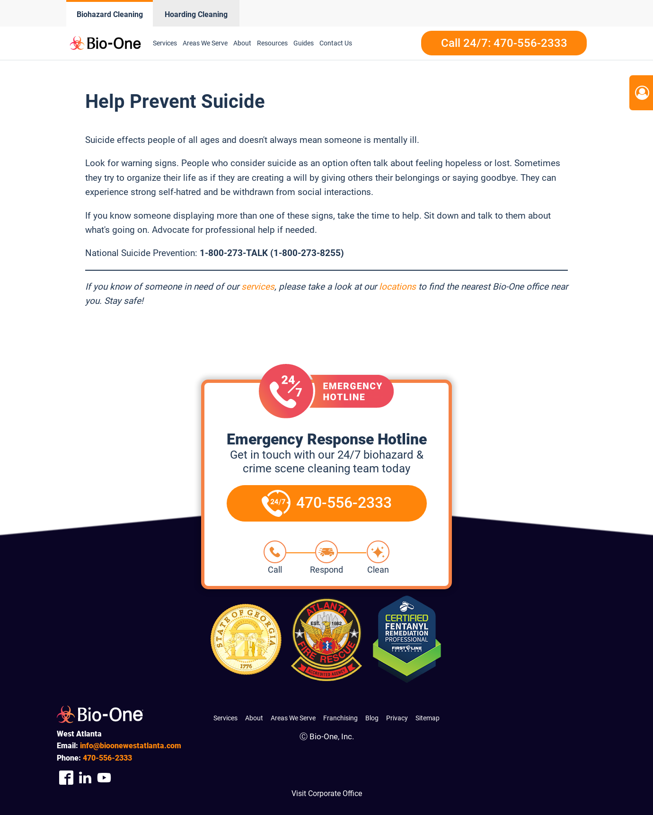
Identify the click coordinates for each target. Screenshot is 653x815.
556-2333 (107, 757)
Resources (272, 43)
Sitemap (427, 718)
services (257, 286)
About (242, 43)
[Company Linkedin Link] (85, 777)
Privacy (397, 718)
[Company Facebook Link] (66, 777)
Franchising (340, 718)
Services (165, 43)
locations (397, 286)
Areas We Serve (205, 43)
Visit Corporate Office (326, 793)
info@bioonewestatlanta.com (130, 745)
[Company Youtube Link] (104, 777)
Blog (372, 718)
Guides (303, 43)
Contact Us (335, 43)
